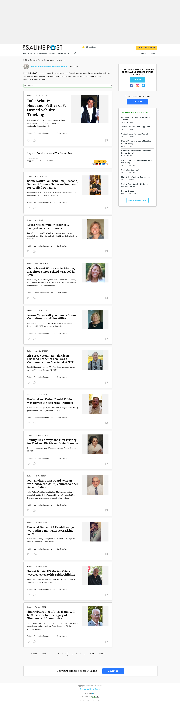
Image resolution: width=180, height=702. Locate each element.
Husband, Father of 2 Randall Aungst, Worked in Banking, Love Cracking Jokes (51, 531)
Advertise (62, 53)
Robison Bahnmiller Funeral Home (41, 133)
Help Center (95, 689)
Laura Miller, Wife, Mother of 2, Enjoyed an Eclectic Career (48, 226)
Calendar (32, 53)
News (24, 53)
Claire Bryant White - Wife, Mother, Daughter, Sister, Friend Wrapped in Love (51, 272)
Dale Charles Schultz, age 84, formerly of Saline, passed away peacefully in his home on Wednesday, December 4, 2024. (46, 123)
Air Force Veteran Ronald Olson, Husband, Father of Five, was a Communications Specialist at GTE (50, 359)
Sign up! (137, 80)
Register (142, 53)
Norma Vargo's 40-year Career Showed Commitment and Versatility (52, 316)
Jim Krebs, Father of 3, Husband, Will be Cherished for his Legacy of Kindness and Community (51, 615)
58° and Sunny (89, 47)
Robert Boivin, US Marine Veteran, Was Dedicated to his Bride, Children (51, 573)
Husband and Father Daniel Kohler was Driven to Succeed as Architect (50, 401)
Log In (152, 53)
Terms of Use (85, 700)
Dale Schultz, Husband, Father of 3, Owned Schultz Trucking (46, 108)
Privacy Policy (95, 700)
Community (42, 53)
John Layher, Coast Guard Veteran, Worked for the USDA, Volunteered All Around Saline (52, 484)
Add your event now (137, 200)
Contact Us (84, 689)
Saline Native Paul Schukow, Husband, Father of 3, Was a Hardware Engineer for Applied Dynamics (52, 184)
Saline (29, 96)
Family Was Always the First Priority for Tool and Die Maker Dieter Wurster (52, 441)
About (70, 53)
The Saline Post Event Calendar (134, 112)
